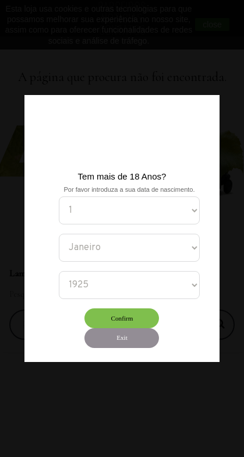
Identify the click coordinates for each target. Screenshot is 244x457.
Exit (122, 337)
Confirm (122, 318)
